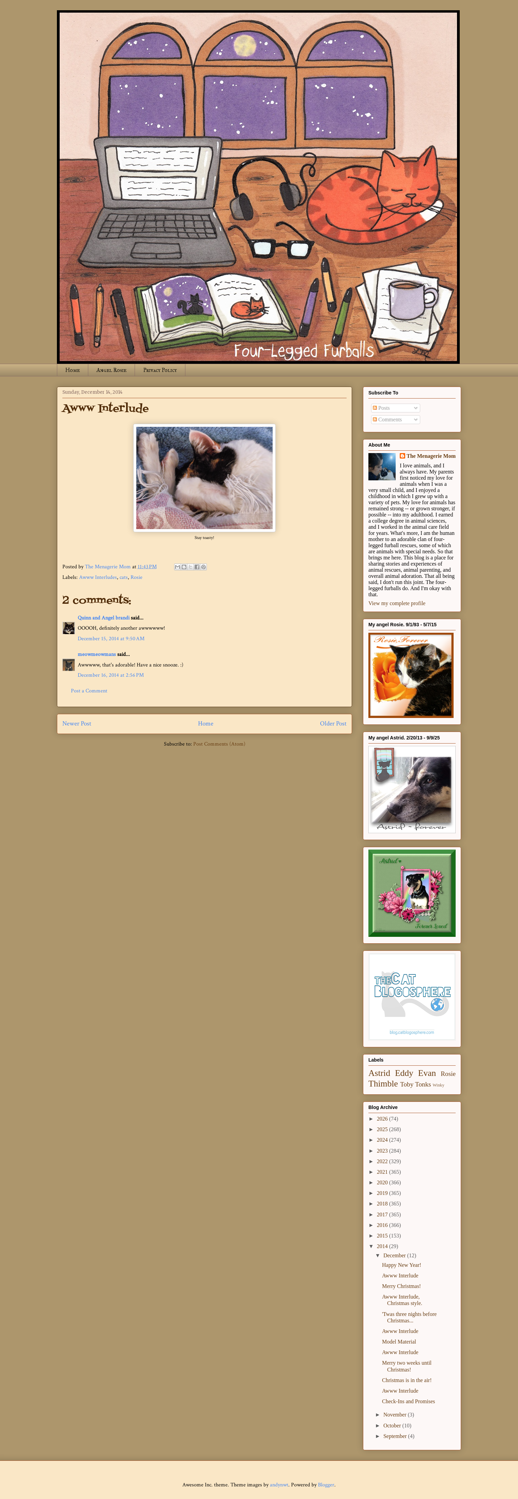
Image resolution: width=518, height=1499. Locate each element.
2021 (383, 1172)
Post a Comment (89, 690)
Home (72, 370)
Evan (427, 1073)
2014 (383, 1246)
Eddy (404, 1073)
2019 (383, 1193)
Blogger (326, 1484)
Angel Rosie (111, 370)
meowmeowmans (97, 654)
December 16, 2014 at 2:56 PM (111, 675)
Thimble (383, 1084)
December (395, 1255)
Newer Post (76, 723)
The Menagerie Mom (431, 456)
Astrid (379, 1073)
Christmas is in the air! (407, 1380)
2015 (383, 1236)
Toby (406, 1084)
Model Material (399, 1342)
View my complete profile (396, 603)
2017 (383, 1214)
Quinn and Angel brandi (104, 617)
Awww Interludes (98, 577)
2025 (383, 1129)
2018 (383, 1203)
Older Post (333, 723)
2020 (383, 1182)
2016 (383, 1225)
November (395, 1415)
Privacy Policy (160, 370)
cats (124, 577)
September (395, 1436)
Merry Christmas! (401, 1286)
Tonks (423, 1084)
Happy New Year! (401, 1265)
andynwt (279, 1484)
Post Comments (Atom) (219, 744)
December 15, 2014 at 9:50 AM (111, 638)
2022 (383, 1161)
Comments (387, 419)
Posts (381, 408)
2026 (383, 1119)
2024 (383, 1140)
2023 (383, 1151)
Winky (438, 1085)
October (392, 1425)
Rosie (136, 577)
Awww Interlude (400, 1275)
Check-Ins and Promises (408, 1401)
